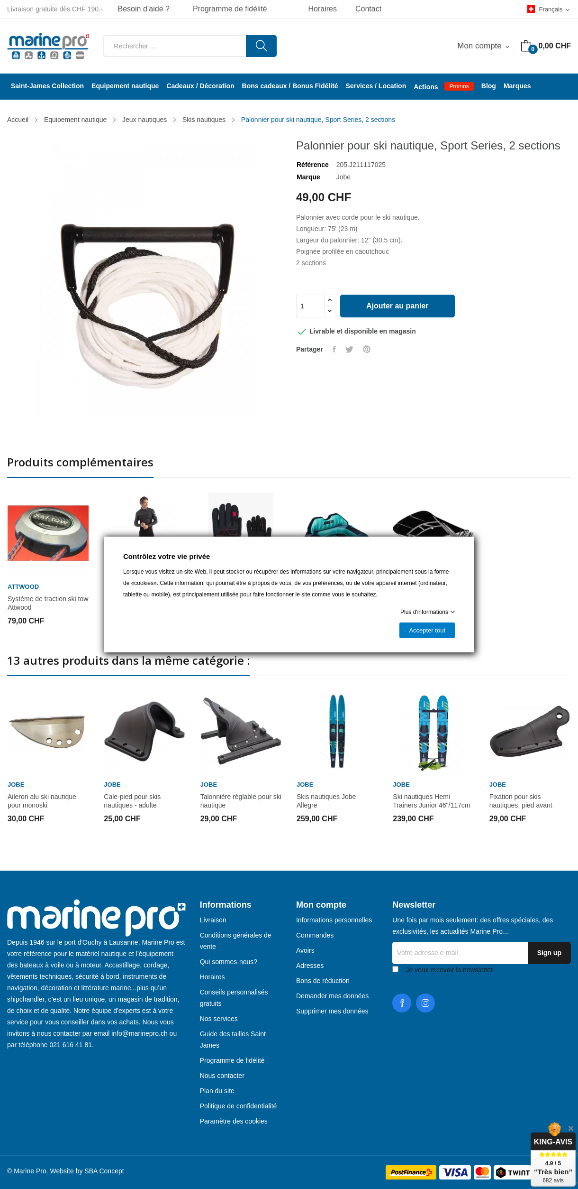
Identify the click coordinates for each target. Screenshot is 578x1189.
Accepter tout (427, 630)
